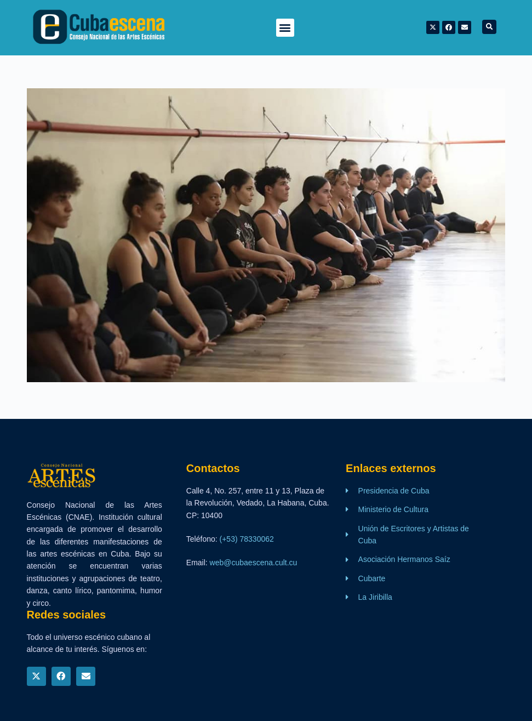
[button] (285, 28)
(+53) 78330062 (247, 539)
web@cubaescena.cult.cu (254, 562)
